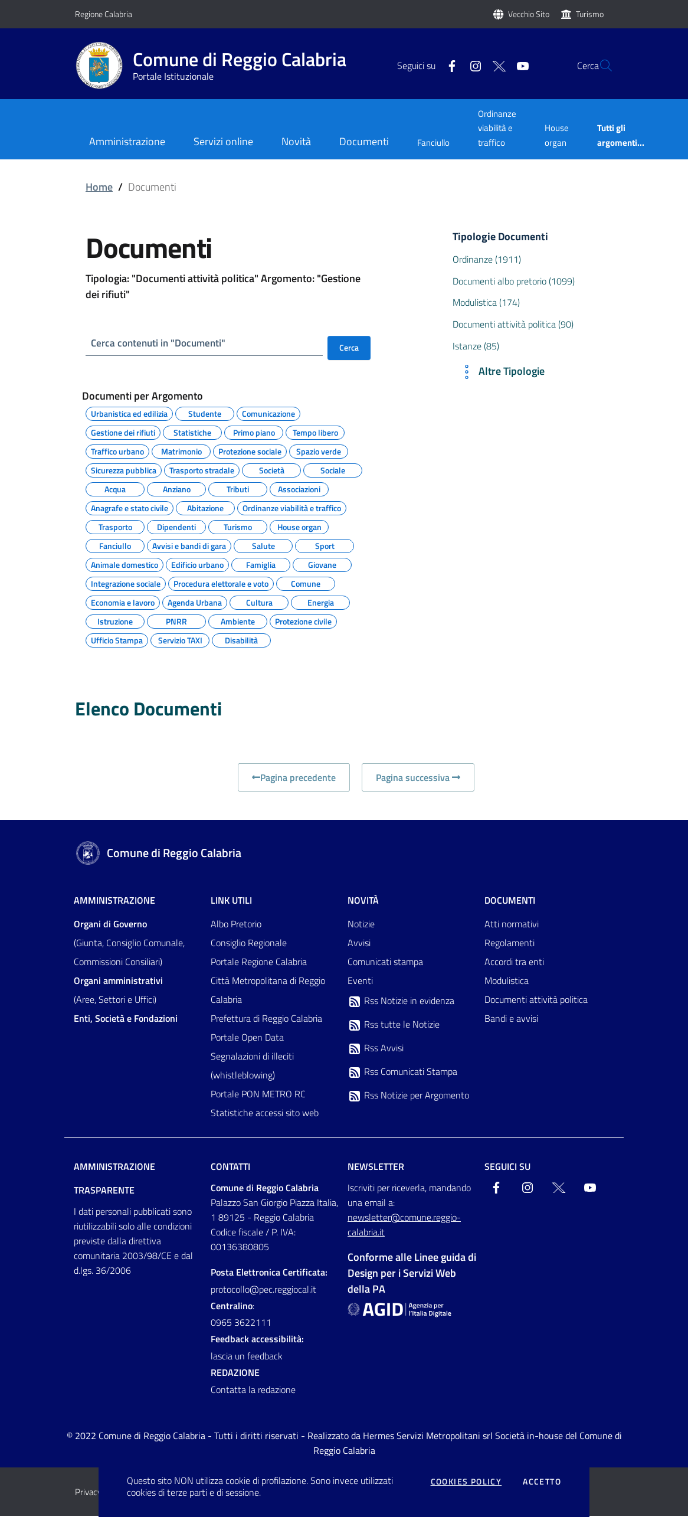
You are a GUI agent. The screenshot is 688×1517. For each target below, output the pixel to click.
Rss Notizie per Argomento (408, 1096)
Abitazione (205, 507)
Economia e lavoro (123, 602)
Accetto (542, 1481)
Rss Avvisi (376, 1049)
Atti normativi (511, 925)
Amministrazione (114, 901)
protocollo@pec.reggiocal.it (263, 1290)
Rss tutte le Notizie (394, 1026)
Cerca (349, 347)
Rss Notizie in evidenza (401, 1002)
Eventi (360, 982)
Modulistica (506, 982)
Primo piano (254, 432)
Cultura (259, 602)
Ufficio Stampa (117, 640)
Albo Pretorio (236, 925)
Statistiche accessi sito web (265, 1114)
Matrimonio (181, 451)
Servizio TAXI (180, 640)
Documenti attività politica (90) (513, 324)
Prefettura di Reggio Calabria (266, 1019)
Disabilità (241, 640)
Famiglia (261, 564)
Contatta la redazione (253, 1391)
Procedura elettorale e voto (220, 583)
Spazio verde (318, 451)
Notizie (361, 925)
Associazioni (299, 488)
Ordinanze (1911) (487, 259)
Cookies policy (466, 1481)
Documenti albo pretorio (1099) (514, 281)
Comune (305, 583)
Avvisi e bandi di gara (189, 545)
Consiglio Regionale (249, 944)
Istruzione (115, 621)
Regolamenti (509, 944)
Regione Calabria (103, 14)
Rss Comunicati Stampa (402, 1073)
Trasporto (115, 526)
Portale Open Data (247, 1038)
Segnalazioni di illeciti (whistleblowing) (252, 1066)
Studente (204, 413)
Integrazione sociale (125, 583)
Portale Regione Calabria (259, 963)
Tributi (238, 488)
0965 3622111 (241, 1323)
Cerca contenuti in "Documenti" (161, 343)
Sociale (332, 470)
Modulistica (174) (486, 302)
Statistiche (192, 432)
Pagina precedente (294, 778)
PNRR (176, 621)
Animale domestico (124, 564)
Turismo (590, 14)
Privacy (88, 1493)
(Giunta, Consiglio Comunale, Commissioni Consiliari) (129, 944)
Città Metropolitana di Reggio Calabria (268, 991)
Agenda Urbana (195, 602)
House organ (557, 135)
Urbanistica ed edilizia (129, 413)
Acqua (115, 488)
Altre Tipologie (501, 371)
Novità (363, 901)
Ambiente (238, 621)
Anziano (177, 488)
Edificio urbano (197, 564)
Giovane (322, 564)
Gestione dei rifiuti (123, 432)
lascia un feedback (247, 1357)
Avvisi (359, 944)
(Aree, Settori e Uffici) (118, 991)
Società (271, 470)
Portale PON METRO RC (258, 1095)
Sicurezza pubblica (123, 470)
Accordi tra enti (514, 963)
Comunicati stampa (385, 963)
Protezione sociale (249, 451)
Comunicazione (268, 413)
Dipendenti (176, 526)
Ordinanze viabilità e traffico (497, 128)
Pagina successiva (418, 778)
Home (99, 187)
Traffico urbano (117, 451)
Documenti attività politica (536, 1000)
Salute (263, 545)
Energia (320, 602)
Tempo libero (315, 432)
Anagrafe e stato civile (129, 507)
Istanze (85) (476, 346)
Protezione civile (303, 621)
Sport (325, 545)
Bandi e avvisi (511, 1019)
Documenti (509, 901)
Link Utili (231, 901)
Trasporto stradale (201, 470)
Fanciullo (433, 142)
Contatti (230, 1167)
